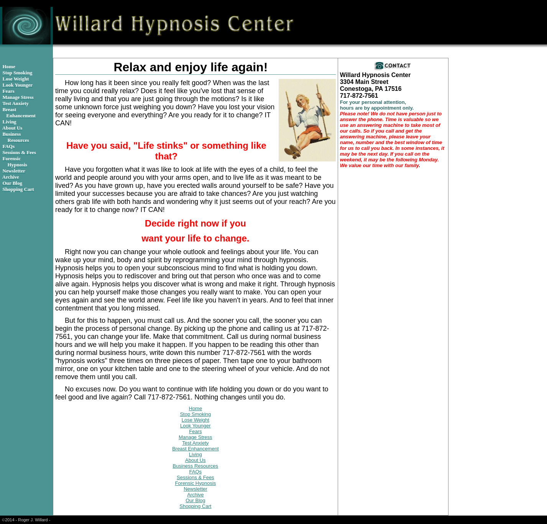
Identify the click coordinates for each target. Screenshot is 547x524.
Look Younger (195, 426)
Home (195, 408)
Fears (195, 431)
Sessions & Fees (195, 477)
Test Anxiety (195, 443)
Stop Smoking (195, 414)
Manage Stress (195, 437)
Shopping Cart (195, 506)
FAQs (195, 472)
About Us (195, 460)
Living (195, 454)
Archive (195, 495)
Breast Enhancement (195, 449)
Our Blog (195, 500)
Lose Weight (195, 420)
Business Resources (195, 466)
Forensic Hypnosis (195, 483)
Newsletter (195, 489)
